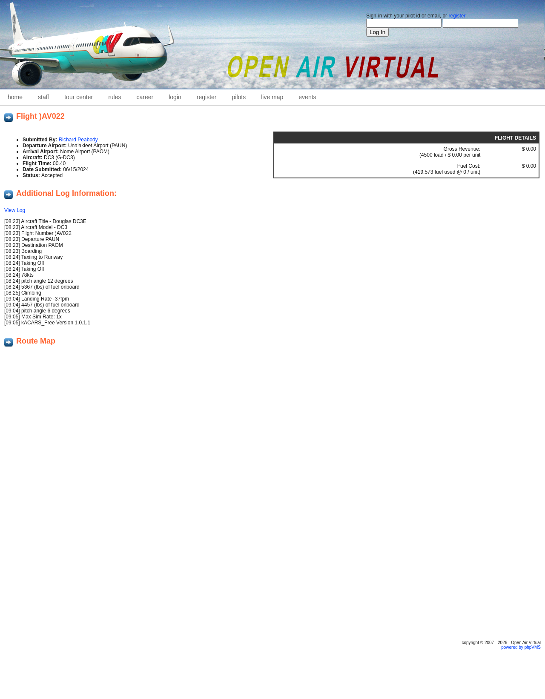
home (15, 97)
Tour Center (78, 97)
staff (43, 97)
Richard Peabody (78, 140)
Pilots (239, 97)
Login (175, 97)
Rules (114, 97)
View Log (14, 210)
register (456, 16)
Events (307, 97)
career (145, 97)
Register (207, 97)
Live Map (272, 97)
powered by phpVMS (521, 647)
